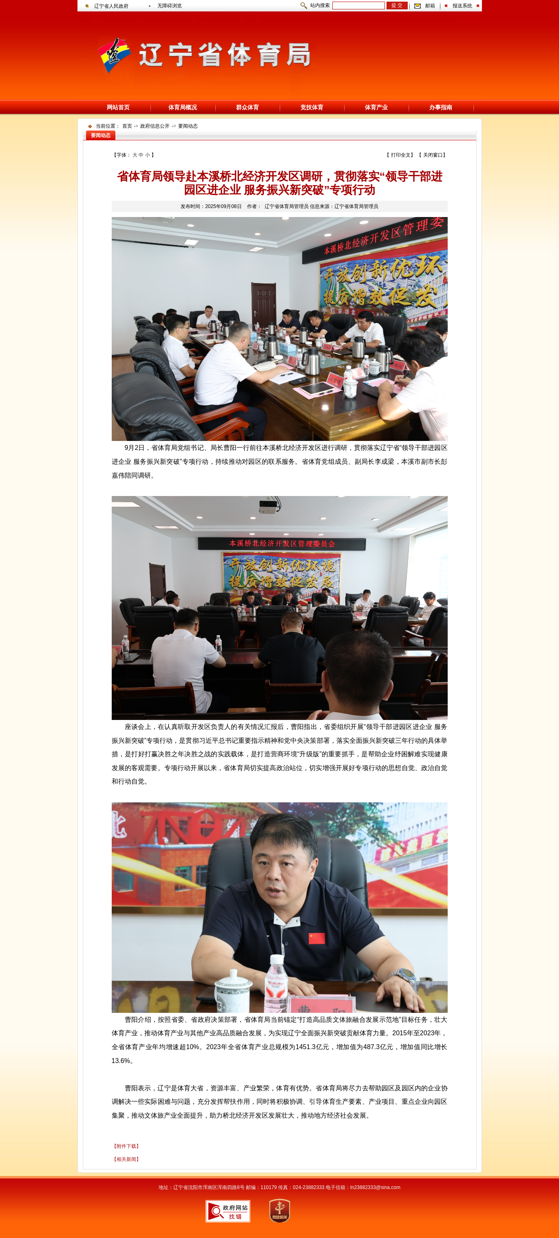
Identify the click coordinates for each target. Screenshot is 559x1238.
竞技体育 (311, 107)
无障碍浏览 (169, 6)
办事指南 (440, 107)
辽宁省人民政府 (111, 6)
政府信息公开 (155, 126)
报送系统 (462, 6)
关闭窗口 (433, 155)
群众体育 (247, 107)
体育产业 (376, 107)
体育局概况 (182, 107)
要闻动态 (188, 126)
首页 (127, 126)
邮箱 (430, 6)
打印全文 (401, 155)
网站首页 (118, 107)
